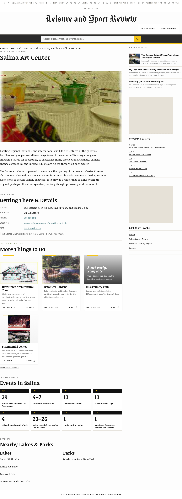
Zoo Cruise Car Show (138, 161)
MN (86, 3)
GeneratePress (114, 494)
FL (36, 3)
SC (153, 3)
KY (63, 3)
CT (28, 3)
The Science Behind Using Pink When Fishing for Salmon (160, 56)
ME (71, 3)
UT (169, 3)
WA (85, 9)
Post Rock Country (21, 48)
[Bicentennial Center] (19, 329)
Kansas (4, 48)
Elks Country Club (97, 287)
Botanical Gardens (55, 287)
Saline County (42, 48)
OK (139, 3)
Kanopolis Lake (9, 466)
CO (24, 3)
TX (165, 3)
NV (107, 3)
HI (43, 3)
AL (5, 3)
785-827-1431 (30, 217)
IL (50, 3)
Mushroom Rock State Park (79, 459)
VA (177, 3)
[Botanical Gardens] (61, 269)
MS (91, 3)
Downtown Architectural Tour (18, 288)
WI (93, 9)
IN (53, 3)
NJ (115, 3)
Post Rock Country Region (140, 243)
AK (9, 3)
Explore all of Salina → (9, 368)
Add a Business (168, 28)
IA (56, 3)
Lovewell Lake (8, 474)
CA (20, 3)
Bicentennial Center (14, 346)
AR (16, 3)
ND (130, 3)
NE (103, 3)
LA (67, 3)
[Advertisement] (151, 115)
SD (157, 3)
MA (79, 3)
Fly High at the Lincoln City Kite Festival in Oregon (154, 69)
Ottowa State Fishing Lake (15, 481)
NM (118, 3)
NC (126, 3)
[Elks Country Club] (103, 269)
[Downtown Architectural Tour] (19, 269)
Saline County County (138, 239)
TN (161, 3)
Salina (56, 48)
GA (39, 3)
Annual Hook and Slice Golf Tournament (147, 147)
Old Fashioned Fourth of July (142, 175)
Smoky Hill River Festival (140, 154)
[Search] (137, 39)
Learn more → (9, 307)
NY (122, 3)
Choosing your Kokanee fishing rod (146, 81)
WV (89, 9)
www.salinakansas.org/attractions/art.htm (46, 223)
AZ (13, 3)
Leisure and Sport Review (91, 18)
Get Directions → (32, 228)
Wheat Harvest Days (138, 168)
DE (32, 3)
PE (147, 3)
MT (99, 3)
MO (94, 3)
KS (60, 3)
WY (97, 9)
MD (75, 3)
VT (173, 3)
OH (134, 3)
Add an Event (148, 28)
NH (111, 3)
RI (150, 3)
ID (47, 3)
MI (83, 3)
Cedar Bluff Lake (9, 459)
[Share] (31, 307)
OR (143, 3)
